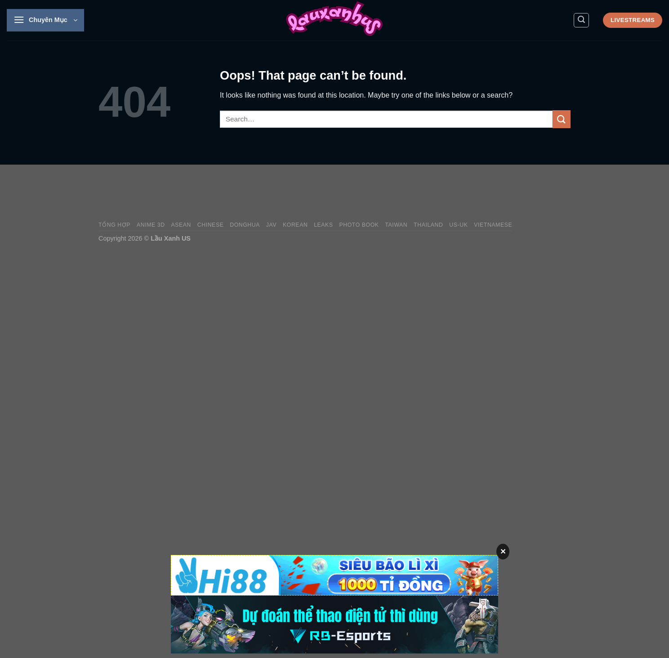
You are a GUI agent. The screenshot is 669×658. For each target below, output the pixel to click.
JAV (271, 225)
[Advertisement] (407, 193)
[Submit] (562, 119)
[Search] (581, 20)
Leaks (323, 225)
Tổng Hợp (114, 225)
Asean (181, 225)
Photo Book (359, 225)
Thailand (428, 225)
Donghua (245, 225)
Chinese (210, 225)
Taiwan (396, 225)
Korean (295, 225)
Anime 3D (151, 225)
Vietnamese (493, 225)
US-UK (458, 225)
